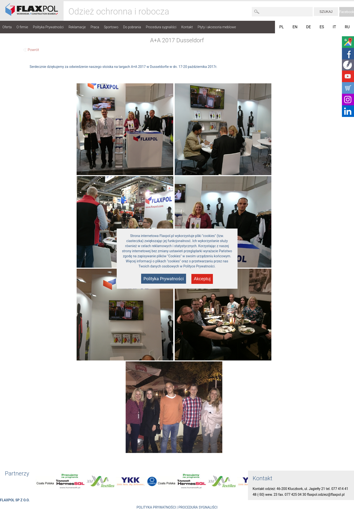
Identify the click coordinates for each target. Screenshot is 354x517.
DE (308, 27)
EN (294, 27)
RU (347, 27)
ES (322, 27)
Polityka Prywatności (48, 27)
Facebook (346, 12)
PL (281, 27)
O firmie (22, 27)
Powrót (33, 50)
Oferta (7, 27)
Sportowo (111, 27)
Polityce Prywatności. (199, 266)
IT (334, 27)
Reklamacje (77, 27)
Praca (95, 27)
